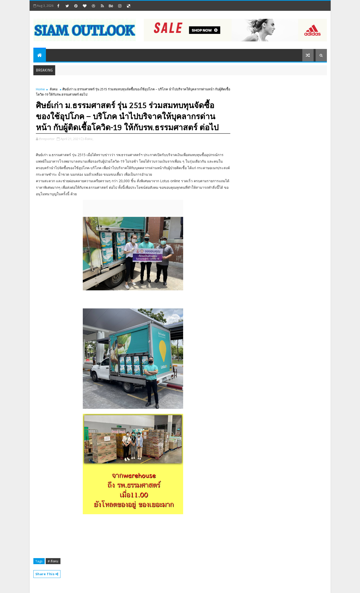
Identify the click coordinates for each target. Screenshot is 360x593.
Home (40, 89)
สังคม (54, 89)
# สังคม (53, 561)
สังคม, (89, 139)
